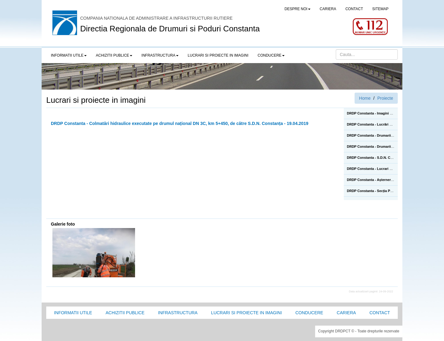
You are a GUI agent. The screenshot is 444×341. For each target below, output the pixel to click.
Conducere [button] (271, 55)
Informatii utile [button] (69, 55)
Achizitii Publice (124, 312)
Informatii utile (73, 312)
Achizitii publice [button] (114, 55)
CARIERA (328, 9)
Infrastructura (177, 312)
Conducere (309, 312)
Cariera (346, 312)
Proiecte (385, 98)
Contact (379, 312)
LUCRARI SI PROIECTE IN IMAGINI (218, 55)
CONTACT (354, 9)
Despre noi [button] (297, 9)
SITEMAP (380, 9)
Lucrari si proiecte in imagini (246, 312)
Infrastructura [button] (160, 55)
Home (365, 98)
